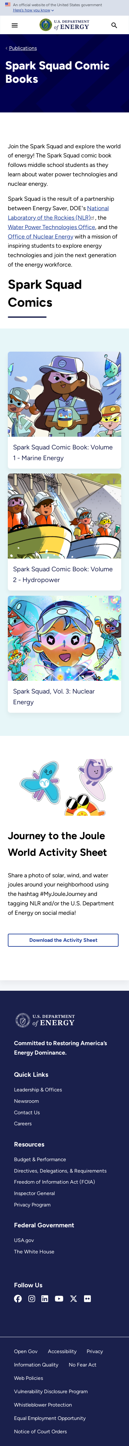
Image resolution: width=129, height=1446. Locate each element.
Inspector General (34, 1193)
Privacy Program (32, 1205)
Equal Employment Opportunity (50, 1418)
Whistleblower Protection (43, 1405)
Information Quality (36, 1365)
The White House (34, 1252)
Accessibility (62, 1351)
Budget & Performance (40, 1159)
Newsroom (26, 1101)
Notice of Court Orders (40, 1431)
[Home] (64, 30)
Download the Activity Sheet (63, 940)
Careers (23, 1123)
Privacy (95, 1351)
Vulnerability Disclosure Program (51, 1391)
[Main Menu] (14, 25)
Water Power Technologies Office (51, 227)
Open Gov (25, 1351)
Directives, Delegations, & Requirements (60, 1171)
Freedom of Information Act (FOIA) (54, 1182)
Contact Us (27, 1112)
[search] (114, 25)
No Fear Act (82, 1365)
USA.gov (24, 1240)
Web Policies (28, 1378)
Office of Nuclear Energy (40, 236)
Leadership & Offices (38, 1090)
